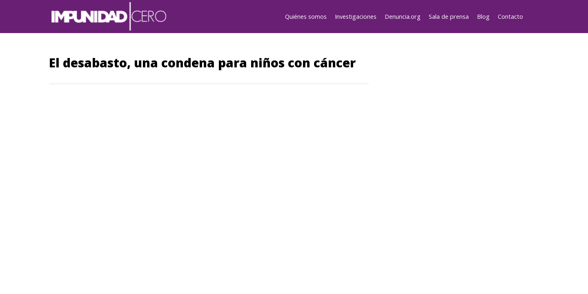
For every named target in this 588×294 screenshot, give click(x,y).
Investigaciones (355, 16)
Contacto (510, 16)
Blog (483, 16)
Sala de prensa (449, 16)
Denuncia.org (403, 16)
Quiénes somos (306, 16)
